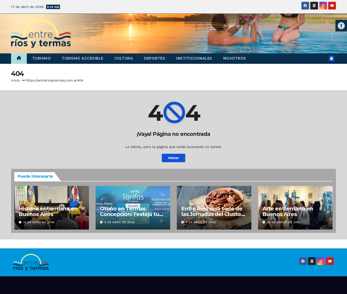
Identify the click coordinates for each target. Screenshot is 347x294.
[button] (341, 25)
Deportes (154, 58)
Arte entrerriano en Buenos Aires (287, 211)
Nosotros (234, 58)
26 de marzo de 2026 (284, 222)
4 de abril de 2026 (201, 222)
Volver (173, 158)
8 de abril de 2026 (119, 222)
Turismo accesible (82, 58)
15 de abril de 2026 (39, 222)
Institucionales (194, 58)
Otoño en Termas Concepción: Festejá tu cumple (129, 214)
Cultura (123, 58)
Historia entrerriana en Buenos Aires (48, 211)
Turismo (41, 58)
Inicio (15, 80)
